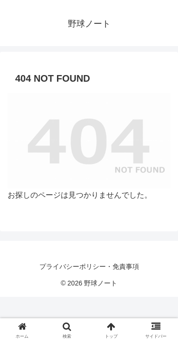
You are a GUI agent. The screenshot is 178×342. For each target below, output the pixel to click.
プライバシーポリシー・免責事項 (89, 266)
